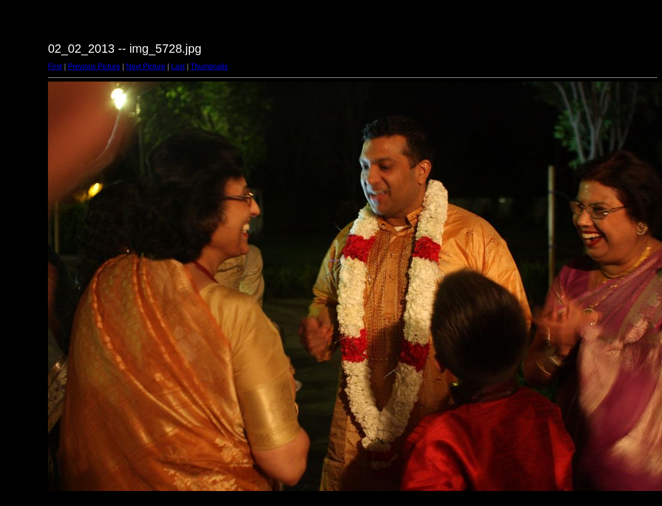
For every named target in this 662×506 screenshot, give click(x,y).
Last (178, 66)
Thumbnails (209, 66)
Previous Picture (94, 66)
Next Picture (145, 66)
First (55, 66)
